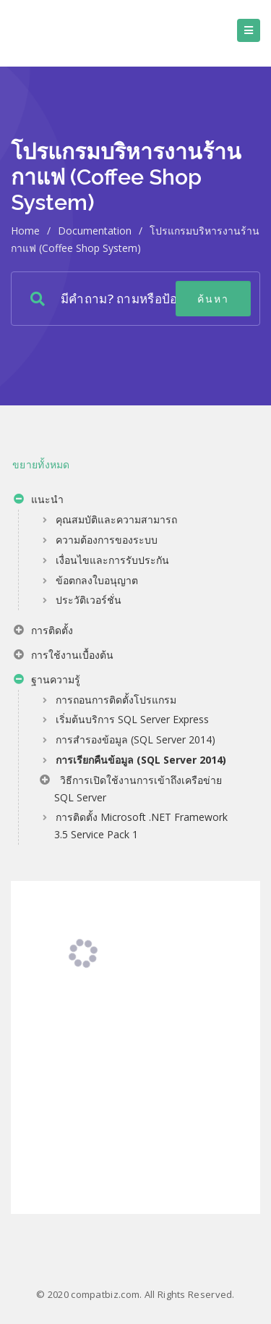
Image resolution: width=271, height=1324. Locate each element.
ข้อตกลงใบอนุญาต (97, 580)
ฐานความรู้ (47, 681)
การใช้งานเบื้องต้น (63, 656)
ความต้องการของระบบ (107, 540)
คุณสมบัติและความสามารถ (116, 519)
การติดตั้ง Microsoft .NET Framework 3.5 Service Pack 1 (141, 825)
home (25, 230)
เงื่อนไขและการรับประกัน (112, 560)
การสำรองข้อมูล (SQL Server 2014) (135, 739)
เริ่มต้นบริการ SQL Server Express (132, 719)
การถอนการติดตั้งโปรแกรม (116, 700)
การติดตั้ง (43, 632)
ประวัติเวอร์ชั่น (88, 600)
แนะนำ (39, 501)
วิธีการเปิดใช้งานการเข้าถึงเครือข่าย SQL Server (131, 788)
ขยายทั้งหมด (41, 464)
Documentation (95, 230)
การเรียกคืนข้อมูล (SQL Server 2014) (141, 760)
